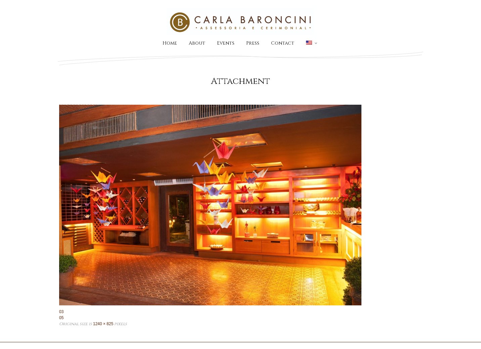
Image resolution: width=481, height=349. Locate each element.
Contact (282, 43)
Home (170, 43)
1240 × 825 (103, 323)
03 (61, 311)
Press (252, 43)
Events (225, 43)
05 (61, 317)
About (197, 43)
